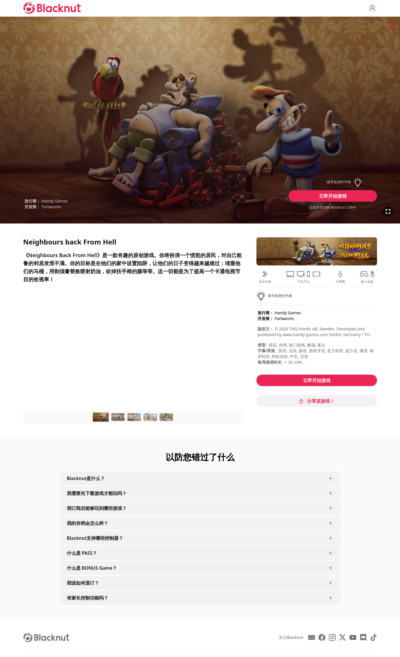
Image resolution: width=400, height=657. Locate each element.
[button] (333, 182)
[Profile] (372, 8)
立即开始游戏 (333, 196)
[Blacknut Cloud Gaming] (52, 8)
